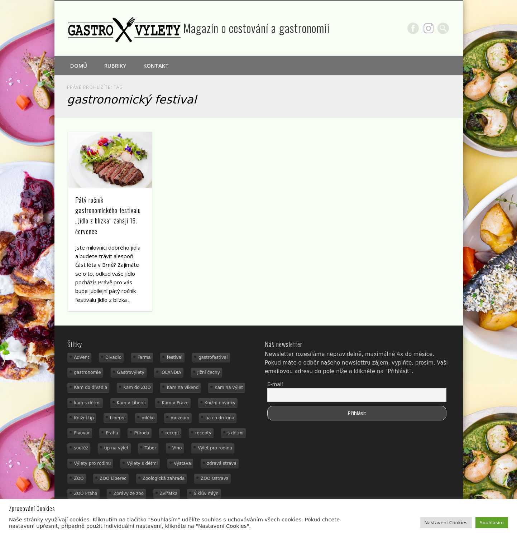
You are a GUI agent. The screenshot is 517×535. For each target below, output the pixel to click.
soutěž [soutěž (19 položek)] (81, 447)
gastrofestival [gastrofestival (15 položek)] (213, 357)
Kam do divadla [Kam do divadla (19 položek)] (90, 387)
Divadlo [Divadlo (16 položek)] (113, 357)
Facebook (413, 28)
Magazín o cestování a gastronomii (256, 27)
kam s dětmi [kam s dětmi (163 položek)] (87, 402)
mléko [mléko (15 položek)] (148, 417)
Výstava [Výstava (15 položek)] (182, 463)
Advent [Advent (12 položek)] (81, 357)
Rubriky (115, 65)
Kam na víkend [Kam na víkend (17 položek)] (182, 387)
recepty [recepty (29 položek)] (203, 432)
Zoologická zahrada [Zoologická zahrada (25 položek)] (164, 478)
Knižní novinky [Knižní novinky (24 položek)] (220, 402)
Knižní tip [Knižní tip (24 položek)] (84, 417)
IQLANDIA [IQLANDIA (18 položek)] (171, 372)
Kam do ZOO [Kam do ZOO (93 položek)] (136, 387)
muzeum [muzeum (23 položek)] (180, 417)
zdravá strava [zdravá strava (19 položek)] (221, 463)
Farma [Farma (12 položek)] (144, 357)
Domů (78, 65)
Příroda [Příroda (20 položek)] (141, 432)
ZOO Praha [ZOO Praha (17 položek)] (85, 493)
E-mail (275, 384)
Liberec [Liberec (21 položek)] (118, 417)
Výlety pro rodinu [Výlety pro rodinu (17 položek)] (92, 463)
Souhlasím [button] (492, 522)
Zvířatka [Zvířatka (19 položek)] (169, 493)
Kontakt (156, 65)
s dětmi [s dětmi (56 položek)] (236, 432)
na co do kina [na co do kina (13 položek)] (219, 417)
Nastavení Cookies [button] (446, 522)
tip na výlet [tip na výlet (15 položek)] (116, 447)
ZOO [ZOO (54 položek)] (78, 478)
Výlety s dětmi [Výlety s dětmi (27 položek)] (142, 463)
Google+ (428, 28)
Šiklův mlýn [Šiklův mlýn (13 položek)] (206, 493)
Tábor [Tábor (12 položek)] (150, 447)
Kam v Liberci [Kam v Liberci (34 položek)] (131, 402)
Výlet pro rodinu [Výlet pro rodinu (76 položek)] (215, 447)
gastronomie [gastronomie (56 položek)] (87, 372)
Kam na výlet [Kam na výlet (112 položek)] (229, 387)
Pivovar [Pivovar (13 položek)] (82, 432)
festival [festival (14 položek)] (174, 357)
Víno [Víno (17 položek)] (177, 447)
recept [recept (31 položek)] (172, 432)
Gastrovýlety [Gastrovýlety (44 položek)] (130, 372)
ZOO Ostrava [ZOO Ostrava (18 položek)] (215, 478)
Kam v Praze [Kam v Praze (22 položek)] (175, 402)
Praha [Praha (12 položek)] (112, 432)
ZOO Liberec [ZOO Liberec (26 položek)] (113, 478)
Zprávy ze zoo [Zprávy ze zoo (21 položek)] (128, 493)
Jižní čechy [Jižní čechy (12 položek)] (208, 372)
